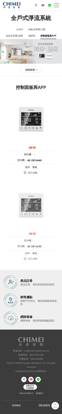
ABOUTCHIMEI (30, 387)
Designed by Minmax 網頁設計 (31, 371)
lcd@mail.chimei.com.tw (36, 350)
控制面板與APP (48, 35)
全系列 (19, 29)
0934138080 (36, 359)
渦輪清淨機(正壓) (37, 29)
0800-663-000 (37, 355)
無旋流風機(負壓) (14, 35)
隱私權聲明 (44, 405)
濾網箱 (31, 35)
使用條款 (16, 405)
